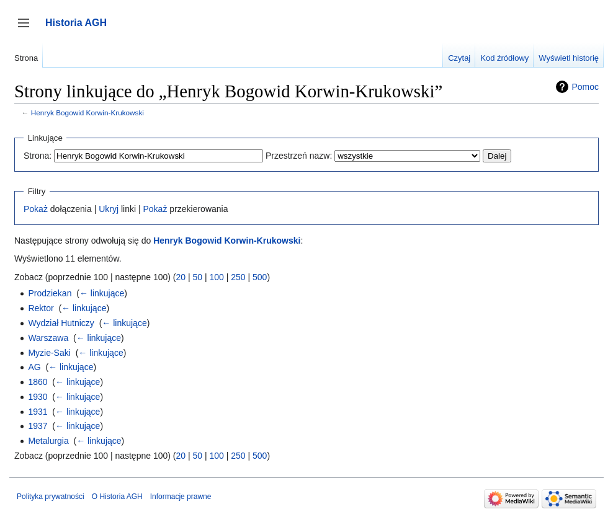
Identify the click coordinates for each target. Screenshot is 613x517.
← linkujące (101, 293)
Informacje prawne (181, 496)
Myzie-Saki (49, 353)
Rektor (40, 308)
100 (216, 277)
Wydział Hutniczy (61, 323)
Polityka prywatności (50, 496)
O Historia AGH (117, 496)
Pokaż (36, 209)
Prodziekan (49, 293)
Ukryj (109, 209)
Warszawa (48, 338)
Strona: (37, 156)
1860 (37, 382)
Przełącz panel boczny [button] (27, 29)
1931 (37, 412)
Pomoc (585, 87)
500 (260, 277)
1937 (37, 426)
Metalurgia (48, 441)
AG (34, 367)
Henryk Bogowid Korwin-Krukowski (87, 112)
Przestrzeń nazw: (299, 156)
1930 (37, 397)
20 (181, 277)
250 (238, 277)
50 (197, 277)
